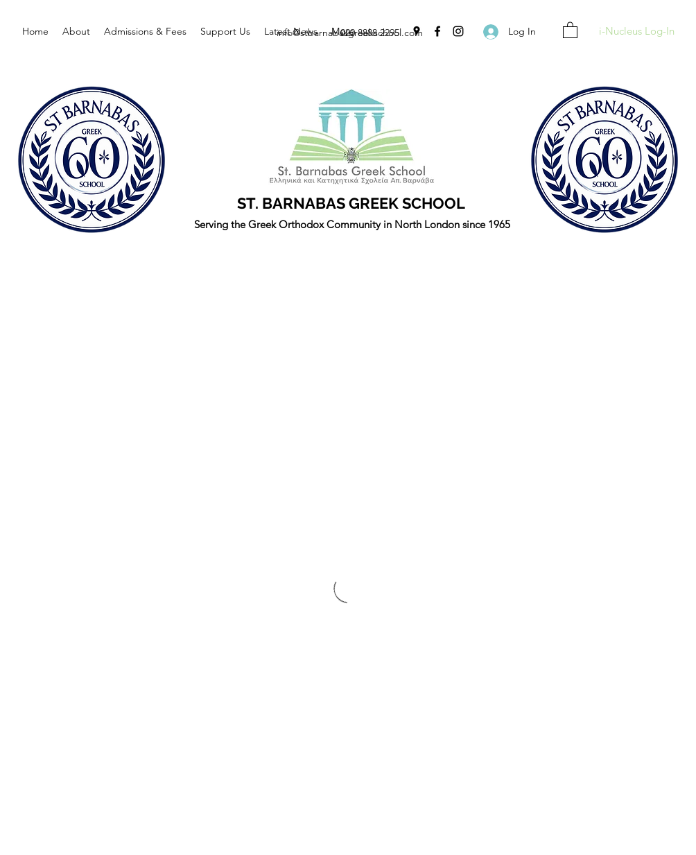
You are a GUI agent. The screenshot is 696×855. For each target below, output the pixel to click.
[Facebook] (437, 31)
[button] (570, 29)
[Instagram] (458, 31)
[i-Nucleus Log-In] (636, 31)
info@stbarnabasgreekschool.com (350, 32)
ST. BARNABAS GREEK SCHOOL (351, 203)
